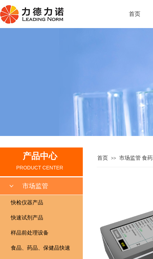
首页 (134, 14)
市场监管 (130, 158)
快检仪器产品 (27, 202)
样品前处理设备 (30, 233)
